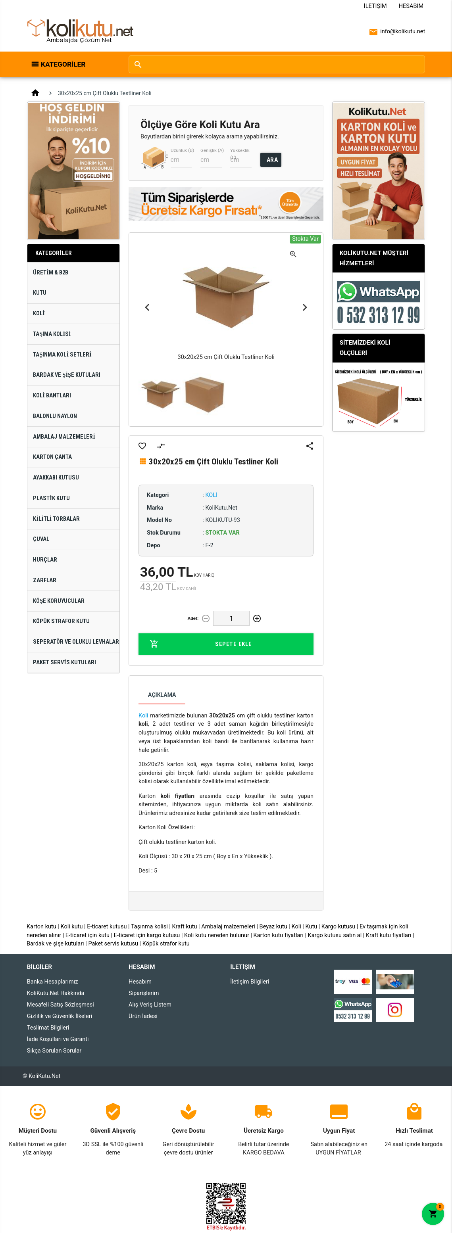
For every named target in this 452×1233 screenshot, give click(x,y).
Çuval (41, 539)
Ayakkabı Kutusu (56, 477)
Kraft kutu (184, 926)
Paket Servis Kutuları (64, 662)
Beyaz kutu (273, 926)
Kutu (39, 293)
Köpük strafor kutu (166, 943)
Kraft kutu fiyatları (389, 935)
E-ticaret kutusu (107, 926)
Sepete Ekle (201, 644)
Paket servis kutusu (113, 943)
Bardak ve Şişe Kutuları (66, 375)
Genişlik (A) (212, 150)
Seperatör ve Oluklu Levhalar (76, 642)
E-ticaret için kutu (87, 935)
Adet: (192, 618)
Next (305, 307)
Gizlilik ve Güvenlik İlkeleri (59, 1016)
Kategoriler (63, 64)
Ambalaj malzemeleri (228, 926)
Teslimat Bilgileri (48, 1027)
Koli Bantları (52, 395)
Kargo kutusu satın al (335, 935)
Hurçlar (45, 559)
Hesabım (411, 6)
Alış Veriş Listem (150, 1004)
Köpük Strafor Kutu (61, 621)
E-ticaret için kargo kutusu (147, 935)
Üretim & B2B (50, 272)
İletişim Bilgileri (249, 981)
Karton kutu (41, 926)
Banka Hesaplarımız (52, 981)
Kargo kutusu (338, 926)
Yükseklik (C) (240, 154)
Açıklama (162, 695)
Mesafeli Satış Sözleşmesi (60, 1004)
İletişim (375, 6)
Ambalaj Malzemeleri (64, 436)
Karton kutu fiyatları (279, 935)
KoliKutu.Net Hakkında (56, 993)
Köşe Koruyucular (59, 601)
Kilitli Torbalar (56, 519)
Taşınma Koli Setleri (62, 354)
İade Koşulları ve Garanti (58, 1039)
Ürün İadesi (143, 1016)
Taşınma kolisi (149, 926)
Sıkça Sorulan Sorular (54, 1050)
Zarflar (44, 580)
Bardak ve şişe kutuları (55, 943)
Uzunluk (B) (182, 150)
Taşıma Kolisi (52, 334)
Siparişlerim (144, 993)
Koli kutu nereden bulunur (216, 935)
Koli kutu (72, 926)
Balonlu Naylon (55, 416)
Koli (39, 313)
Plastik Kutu (51, 498)
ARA (272, 159)
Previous (147, 307)
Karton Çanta (52, 457)
